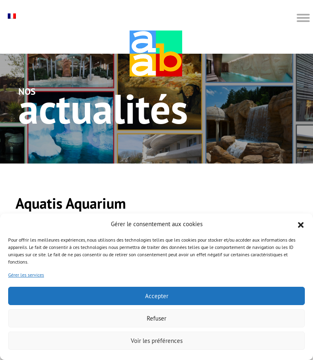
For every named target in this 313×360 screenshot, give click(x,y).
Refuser (156, 318)
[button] (301, 224)
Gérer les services (26, 275)
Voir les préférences (157, 341)
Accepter (156, 296)
